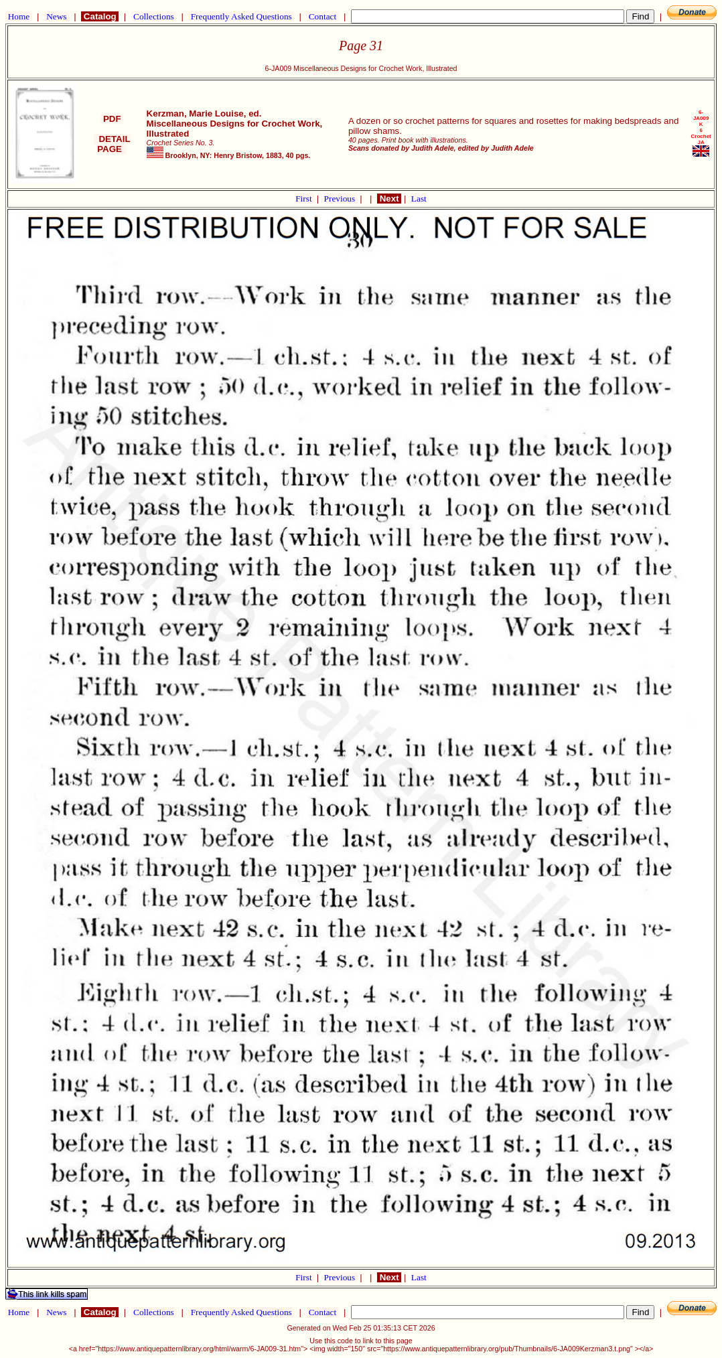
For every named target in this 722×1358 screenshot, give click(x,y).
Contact (322, 16)
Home (18, 16)
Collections (153, 16)
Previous (341, 199)
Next (389, 199)
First (304, 199)
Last (419, 199)
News (56, 16)
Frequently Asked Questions (241, 16)
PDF (111, 119)
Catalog (100, 16)
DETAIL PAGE (112, 144)
